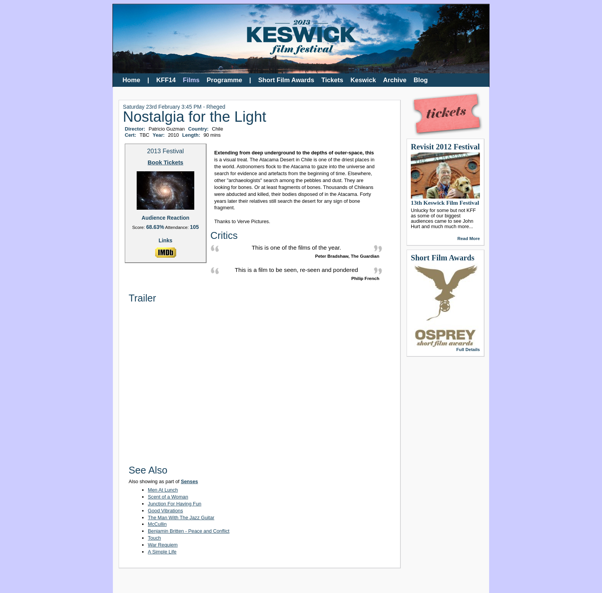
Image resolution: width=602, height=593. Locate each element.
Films (191, 80)
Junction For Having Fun (174, 504)
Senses (189, 481)
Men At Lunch (163, 490)
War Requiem (163, 545)
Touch (154, 538)
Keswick (363, 80)
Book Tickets (166, 163)
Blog (420, 80)
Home (131, 80)
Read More (468, 238)
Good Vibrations (165, 510)
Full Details (468, 349)
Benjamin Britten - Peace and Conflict (189, 531)
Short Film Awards (286, 80)
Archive (395, 80)
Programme (224, 80)
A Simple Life (162, 552)
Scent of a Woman (168, 497)
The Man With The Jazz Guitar (181, 517)
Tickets (332, 80)
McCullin (157, 524)
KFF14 (166, 80)
